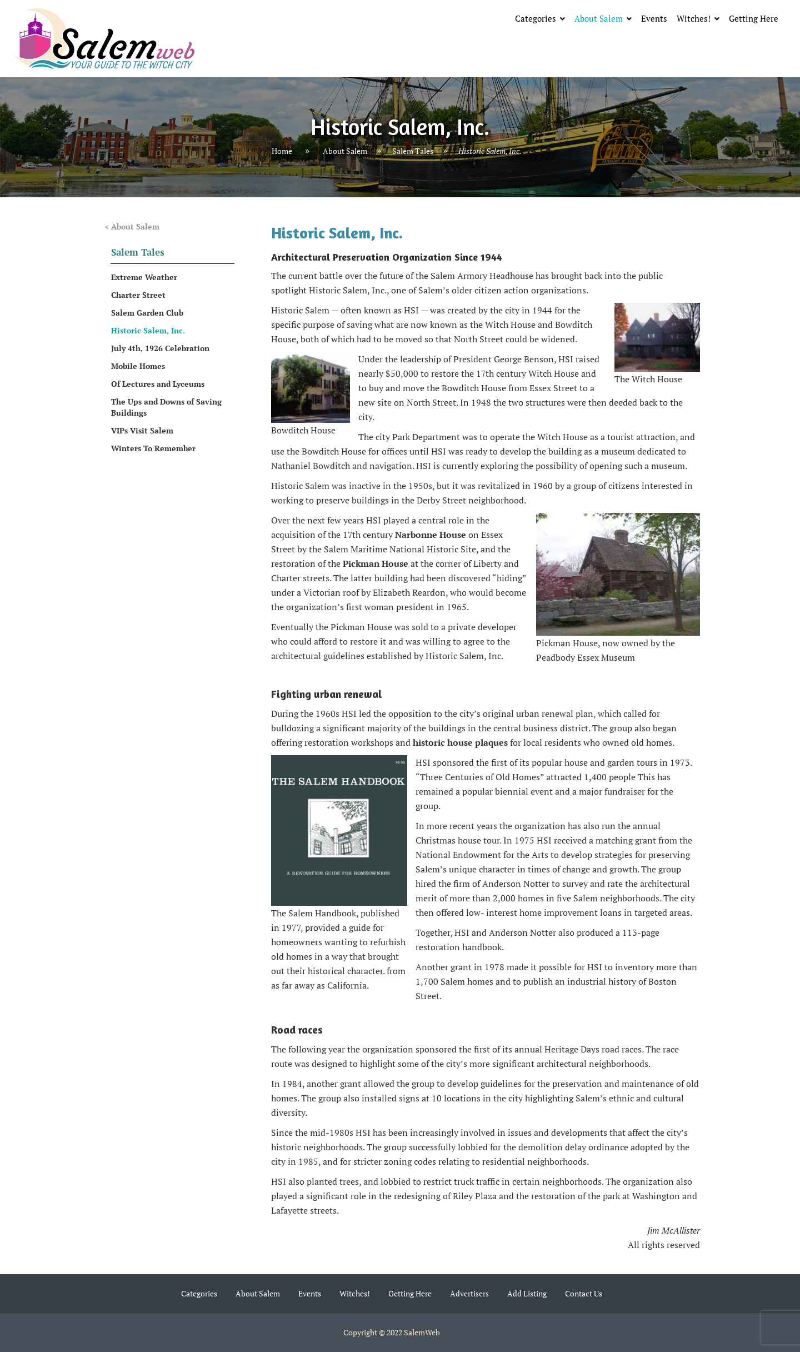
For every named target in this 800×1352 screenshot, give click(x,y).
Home (282, 151)
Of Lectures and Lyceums (157, 383)
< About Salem (131, 226)
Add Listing (527, 1293)
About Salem (598, 18)
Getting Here (753, 18)
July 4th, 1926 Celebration (160, 348)
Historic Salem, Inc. (148, 330)
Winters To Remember (153, 448)
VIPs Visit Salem (142, 430)
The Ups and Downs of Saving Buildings (166, 407)
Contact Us (583, 1293)
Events (654, 18)
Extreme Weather (144, 277)
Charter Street (138, 295)
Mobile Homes (138, 366)
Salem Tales (412, 151)
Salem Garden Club (147, 312)
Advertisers (469, 1293)
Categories (535, 18)
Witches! (694, 18)
